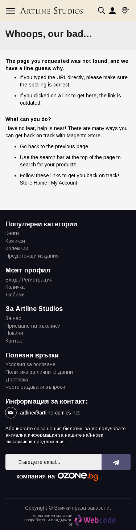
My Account (64, 183)
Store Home (33, 183)
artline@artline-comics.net (50, 413)
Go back (29, 146)
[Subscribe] (116, 462)
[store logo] (51, 10)
